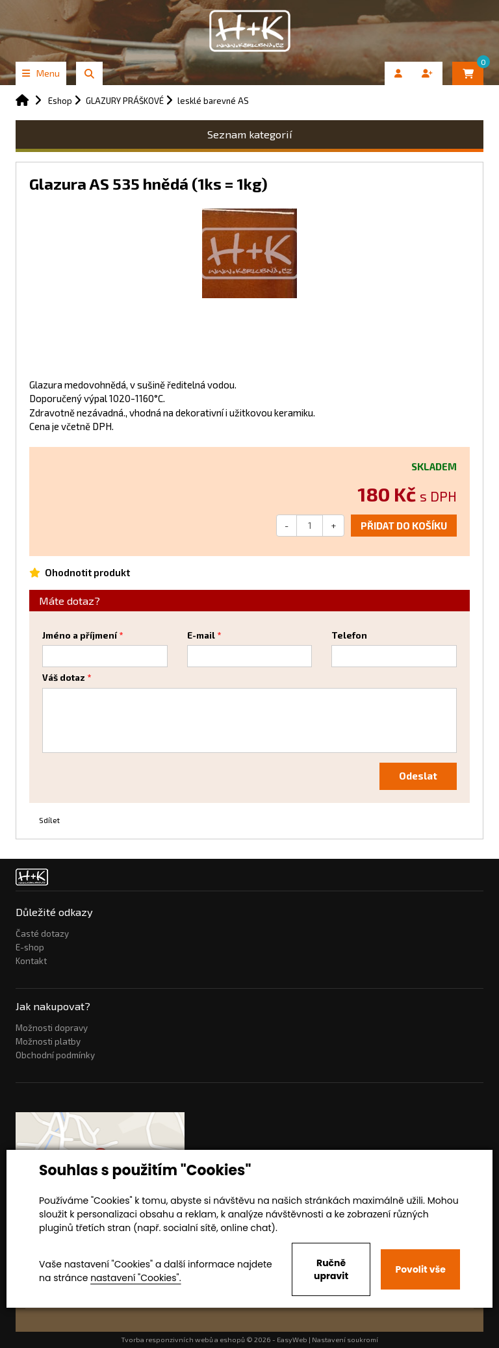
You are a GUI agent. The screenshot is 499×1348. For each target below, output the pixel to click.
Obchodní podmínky (55, 1055)
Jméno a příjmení (79, 635)
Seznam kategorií (249, 134)
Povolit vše (420, 1269)
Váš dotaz (63, 677)
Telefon (349, 635)
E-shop (30, 947)
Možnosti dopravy (52, 1028)
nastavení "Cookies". (135, 1277)
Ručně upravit (331, 1269)
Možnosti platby (48, 1041)
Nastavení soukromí (345, 1339)
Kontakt (31, 961)
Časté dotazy (42, 933)
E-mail (201, 635)
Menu (41, 73)
